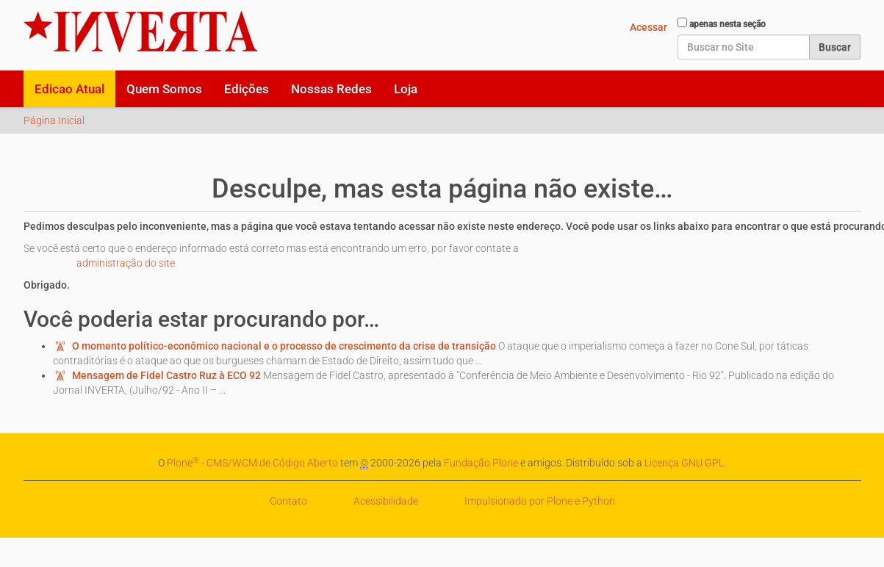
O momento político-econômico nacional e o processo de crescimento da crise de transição (284, 346)
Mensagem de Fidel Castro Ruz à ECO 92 (166, 375)
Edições (246, 89)
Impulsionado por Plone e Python (539, 501)
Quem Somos (164, 89)
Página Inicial (54, 120)
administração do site (125, 263)
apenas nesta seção (727, 24)
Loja (405, 89)
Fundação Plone (481, 463)
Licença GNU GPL (684, 463)
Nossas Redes (331, 89)
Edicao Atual (69, 89)
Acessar (648, 27)
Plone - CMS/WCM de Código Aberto (252, 463)
